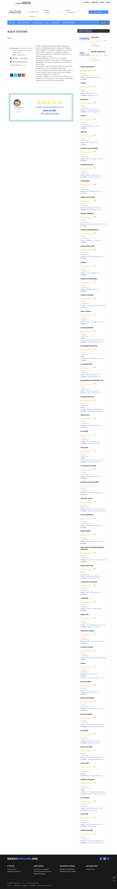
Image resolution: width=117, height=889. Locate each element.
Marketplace (26, 2)
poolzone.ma (91, 826)
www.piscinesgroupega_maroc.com (92, 678)
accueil (86, 2)
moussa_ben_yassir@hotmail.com (92, 460)
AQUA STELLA (85, 415)
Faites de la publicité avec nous (42, 871)
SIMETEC (83, 262)
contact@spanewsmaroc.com (95, 625)
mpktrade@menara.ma (93, 476)
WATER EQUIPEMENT (88, 698)
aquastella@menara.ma (93, 425)
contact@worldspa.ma (93, 576)
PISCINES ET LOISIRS (87, 631)
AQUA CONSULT (86, 311)
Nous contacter (11, 869)
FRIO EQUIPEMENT (87, 328)
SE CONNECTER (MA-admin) (44, 885)
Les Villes (104, 23)
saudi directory (90, 869)
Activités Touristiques (23, 3)
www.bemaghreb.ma (94, 376)
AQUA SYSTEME (49, 110)
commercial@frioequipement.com (92, 340)
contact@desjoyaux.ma (93, 110)
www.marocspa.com (94, 627)
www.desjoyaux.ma (93, 112)
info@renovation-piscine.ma (95, 509)
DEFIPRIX (84, 132)
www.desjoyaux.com (94, 210)
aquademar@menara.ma (94, 208)
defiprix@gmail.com (92, 142)
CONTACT (24, 885)
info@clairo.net (91, 94)
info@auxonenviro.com (93, 240)
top (114, 878)
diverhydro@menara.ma (94, 191)
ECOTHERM (84, 431)
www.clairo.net (92, 95)
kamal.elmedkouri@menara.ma (96, 560)
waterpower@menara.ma (94, 708)
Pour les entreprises (23, 23)
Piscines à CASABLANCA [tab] (85, 31)
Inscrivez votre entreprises (41, 869)
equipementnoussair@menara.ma (92, 358)
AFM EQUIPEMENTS (87, 214)
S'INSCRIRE (32, 885)
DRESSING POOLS (87, 498)
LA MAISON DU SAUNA (88, 466)
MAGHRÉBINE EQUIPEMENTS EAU (92, 380)
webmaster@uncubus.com (94, 824)
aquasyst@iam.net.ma (17, 65)
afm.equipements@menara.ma (96, 224)
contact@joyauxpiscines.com (95, 725)
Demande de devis (37, 23)
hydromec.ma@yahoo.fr (94, 609)
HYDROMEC (85, 598)
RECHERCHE (17, 885)
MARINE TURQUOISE (98, 52)
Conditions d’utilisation (14, 871)
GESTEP (83, 116)
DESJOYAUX (85, 99)
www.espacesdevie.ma (94, 776)
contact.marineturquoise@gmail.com (93, 792)
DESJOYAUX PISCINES (88, 197)
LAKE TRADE (85, 763)
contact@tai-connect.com (94, 808)
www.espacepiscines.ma (95, 411)
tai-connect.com (92, 810)
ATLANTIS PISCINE (87, 647)
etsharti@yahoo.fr (92, 289)
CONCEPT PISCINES (87, 295)
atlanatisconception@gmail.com (96, 658)
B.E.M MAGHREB (86, 364)
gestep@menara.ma (92, 126)
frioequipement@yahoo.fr (94, 525)
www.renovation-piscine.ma (96, 511)
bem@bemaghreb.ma (93, 375)
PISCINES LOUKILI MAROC (89, 148)
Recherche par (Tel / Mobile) (68, 871)
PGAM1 (83, 663)
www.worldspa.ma (93, 578)
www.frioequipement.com (95, 342)
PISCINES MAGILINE (87, 397)
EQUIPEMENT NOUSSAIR (89, 346)
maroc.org (22, 858)
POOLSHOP (95, 37)
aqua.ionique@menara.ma (94, 257)
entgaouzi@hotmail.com (94, 77)
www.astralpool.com (94, 177)
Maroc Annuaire (24, 883)
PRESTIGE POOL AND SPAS (90, 482)
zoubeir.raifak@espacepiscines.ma (92, 409)
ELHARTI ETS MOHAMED (89, 279)
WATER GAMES (86, 531)
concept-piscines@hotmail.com (96, 305)
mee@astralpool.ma (92, 391)
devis (102, 2)
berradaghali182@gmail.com (95, 841)
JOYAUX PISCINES (86, 714)
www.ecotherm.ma (93, 444)
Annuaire (95, 2)
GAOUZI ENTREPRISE (88, 67)
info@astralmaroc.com (93, 175)
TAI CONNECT (85, 798)
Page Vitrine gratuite (39, 874)
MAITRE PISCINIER (87, 830)
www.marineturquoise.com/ (96, 794)
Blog (108, 2)
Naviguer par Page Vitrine (67, 869)
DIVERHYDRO (85, 181)
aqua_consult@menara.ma (94, 322)
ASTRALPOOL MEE (87, 165)
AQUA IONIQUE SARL (88, 246)
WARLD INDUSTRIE (87, 566)
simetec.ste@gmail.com (93, 273)
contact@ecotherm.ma (93, 442)
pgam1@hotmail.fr (92, 674)
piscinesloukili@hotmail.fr (94, 159)
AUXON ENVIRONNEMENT (90, 230)
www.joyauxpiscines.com (95, 727)
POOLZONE (84, 814)
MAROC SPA (85, 614)
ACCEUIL (9, 885)
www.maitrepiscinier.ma (95, 843)
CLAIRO (83, 83)
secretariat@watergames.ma (95, 541)
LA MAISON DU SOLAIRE (89, 582)
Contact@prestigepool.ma (94, 493)
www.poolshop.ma (93, 462)
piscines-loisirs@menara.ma (95, 641)
